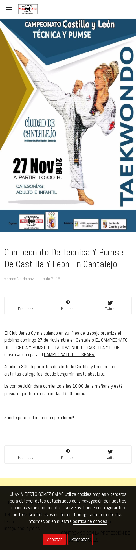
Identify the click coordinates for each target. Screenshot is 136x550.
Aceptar (54, 539)
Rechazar (80, 539)
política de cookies (90, 521)
